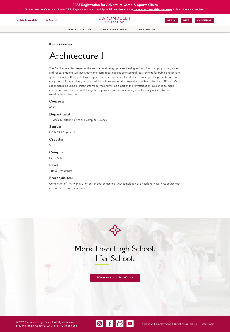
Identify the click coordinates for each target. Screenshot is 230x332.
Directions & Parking (185, 324)
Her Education (79, 29)
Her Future (147, 29)
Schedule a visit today (115, 277)
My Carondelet (27, 20)
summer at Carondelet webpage (153, 9)
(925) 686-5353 (68, 326)
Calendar (204, 20)
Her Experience (115, 29)
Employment (163, 324)
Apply (171, 20)
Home (52, 44)
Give (186, 20)
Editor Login (207, 324)
